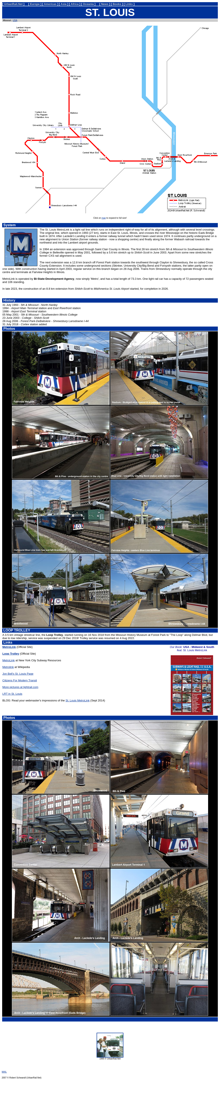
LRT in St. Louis (12, 693)
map (104, 218)
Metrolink (8, 667)
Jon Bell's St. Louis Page (17, 673)
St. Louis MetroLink (77, 700)
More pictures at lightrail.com (20, 687)
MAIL (4, 1072)
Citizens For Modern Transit (19, 680)
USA (15, 20)
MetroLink (8, 660)
